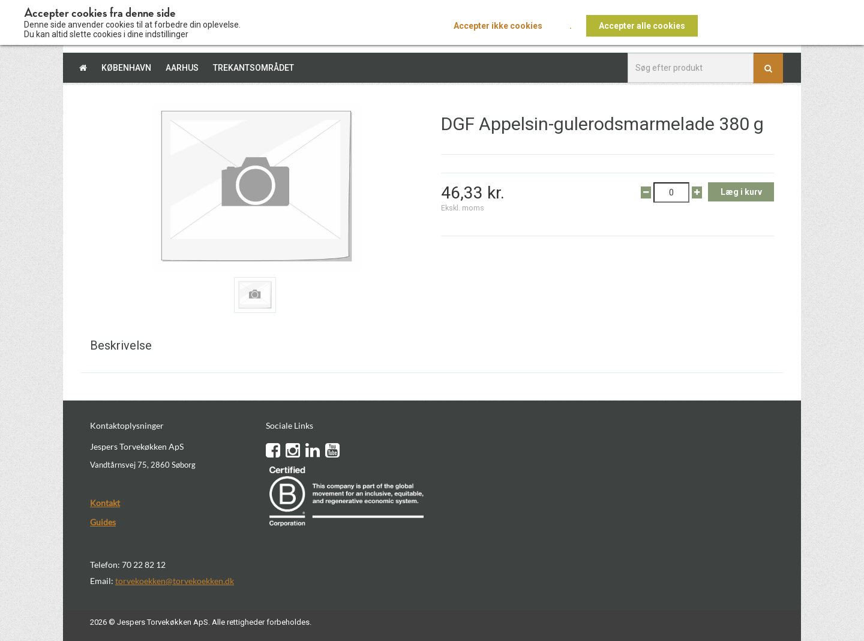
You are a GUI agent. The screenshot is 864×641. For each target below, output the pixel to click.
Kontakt (105, 503)
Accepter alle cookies (642, 26)
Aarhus (182, 68)
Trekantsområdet (253, 68)
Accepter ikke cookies (498, 26)
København (126, 68)
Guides (103, 522)
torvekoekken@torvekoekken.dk (174, 581)
